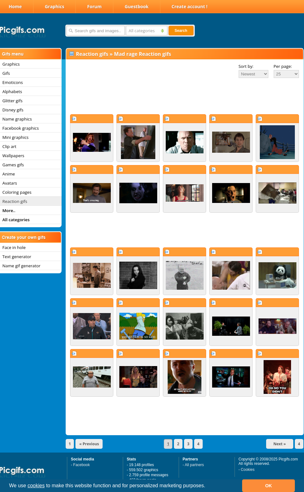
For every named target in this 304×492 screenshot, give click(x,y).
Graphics (54, 6)
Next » (279, 444)
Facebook (81, 465)
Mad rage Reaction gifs (142, 53)
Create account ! (190, 6)
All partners (194, 465)
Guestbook (137, 6)
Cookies (247, 469)
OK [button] (268, 485)
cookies (36, 485)
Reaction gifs (92, 53)
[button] (208, 486)
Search (181, 30)
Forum (94, 6)
